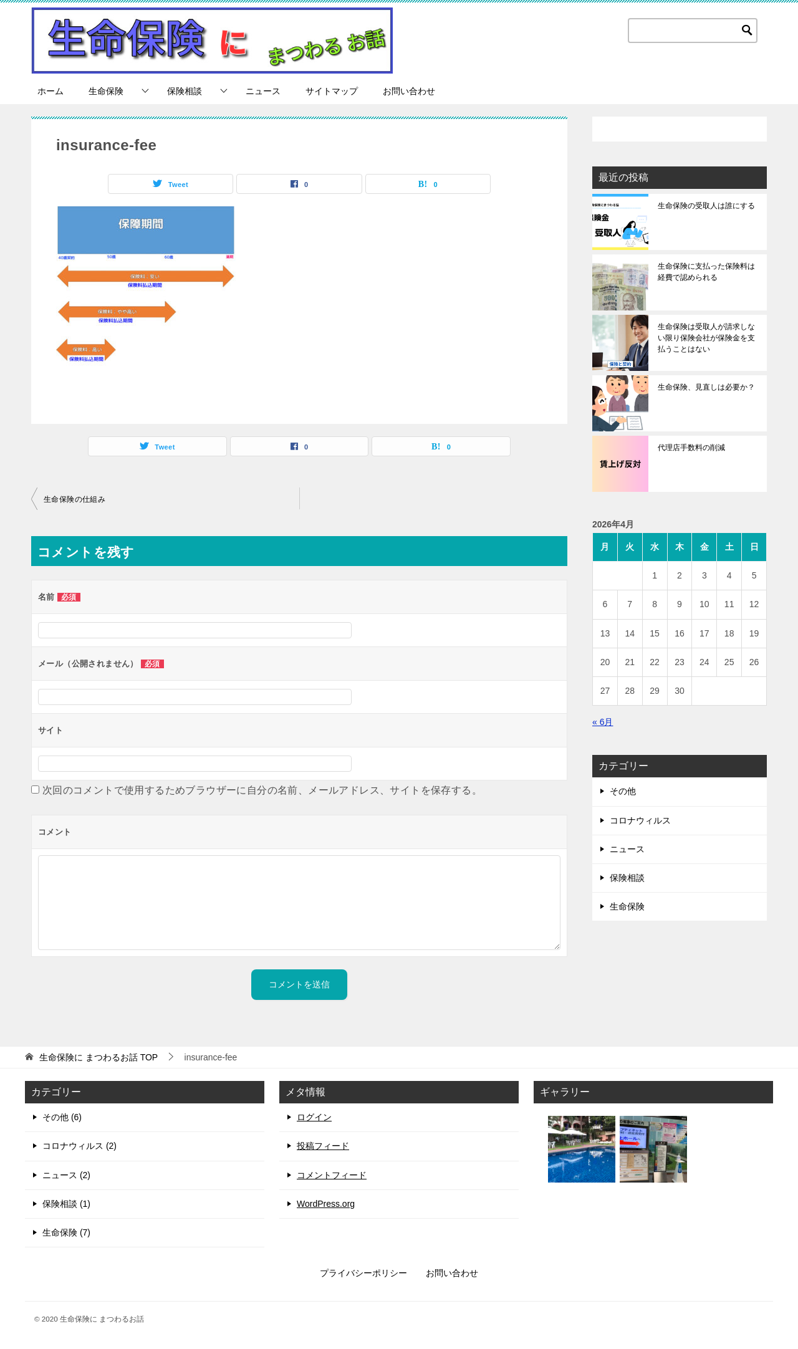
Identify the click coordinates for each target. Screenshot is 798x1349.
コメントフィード (332, 1175)
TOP (98, 1057)
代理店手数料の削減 (691, 447)
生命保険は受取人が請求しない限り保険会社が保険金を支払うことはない (706, 337)
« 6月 (602, 722)
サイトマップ (331, 91)
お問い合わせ (409, 91)
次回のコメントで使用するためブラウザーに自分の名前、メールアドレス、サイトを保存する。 (262, 790)
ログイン (314, 1117)
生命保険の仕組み (74, 499)
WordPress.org (326, 1204)
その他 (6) (62, 1117)
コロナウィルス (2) (79, 1146)
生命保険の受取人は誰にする (706, 205)
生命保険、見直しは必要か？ (706, 387)
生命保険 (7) (66, 1232)
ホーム (50, 91)
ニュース (263, 91)
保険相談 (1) (66, 1204)
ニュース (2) (66, 1175)
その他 (623, 791)
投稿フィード (323, 1146)
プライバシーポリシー (363, 1273)
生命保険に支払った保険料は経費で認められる (706, 272)
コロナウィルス (640, 820)
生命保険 (106, 91)
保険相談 (184, 91)
